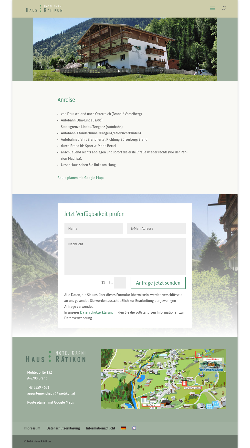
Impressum (32, 428)
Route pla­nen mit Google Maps (81, 178)
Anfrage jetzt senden (158, 283)
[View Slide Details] (163, 379)
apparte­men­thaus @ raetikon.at (51, 393)
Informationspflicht (100, 428)
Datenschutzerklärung (63, 428)
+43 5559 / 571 (38, 387)
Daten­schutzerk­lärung (97, 312)
